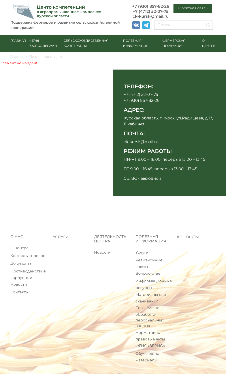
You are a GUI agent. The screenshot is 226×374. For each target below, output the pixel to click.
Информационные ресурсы (154, 284)
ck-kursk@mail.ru (151, 16)
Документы (21, 263)
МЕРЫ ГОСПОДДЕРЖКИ (43, 43)
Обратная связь (192, 8)
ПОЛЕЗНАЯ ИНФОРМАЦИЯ (136, 43)
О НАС (16, 237)
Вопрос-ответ (149, 273)
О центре (19, 248)
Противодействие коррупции (28, 274)
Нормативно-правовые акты (150, 336)
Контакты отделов (27, 256)
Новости (18, 284)
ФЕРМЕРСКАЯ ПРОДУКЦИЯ (173, 43)
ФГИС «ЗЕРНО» (150, 346)
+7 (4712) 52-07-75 (150, 11)
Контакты (19, 292)
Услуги (142, 252)
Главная (18, 41)
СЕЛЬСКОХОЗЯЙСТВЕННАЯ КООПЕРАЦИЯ (86, 43)
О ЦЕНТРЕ (208, 43)
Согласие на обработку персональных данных (150, 317)
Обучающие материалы (147, 357)
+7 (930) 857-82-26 (150, 6)
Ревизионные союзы (149, 263)
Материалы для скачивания (151, 298)
